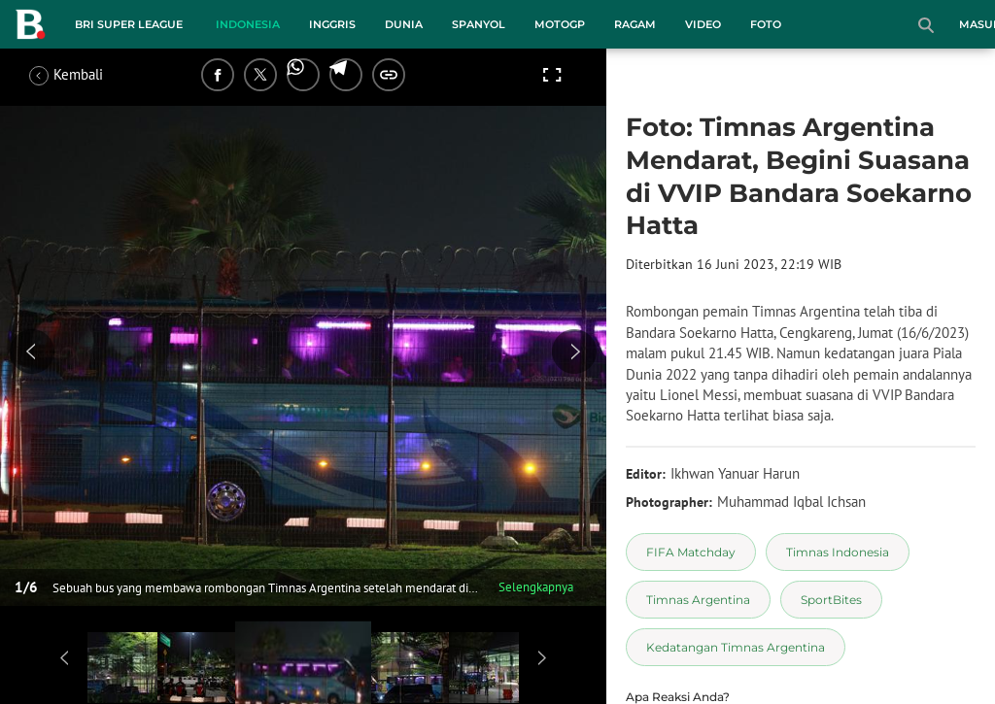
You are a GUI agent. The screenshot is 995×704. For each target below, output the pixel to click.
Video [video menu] (703, 24)
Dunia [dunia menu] (404, 24)
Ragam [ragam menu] (635, 24)
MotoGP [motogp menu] (559, 24)
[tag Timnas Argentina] (698, 600)
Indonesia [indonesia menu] (248, 24)
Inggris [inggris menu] (332, 24)
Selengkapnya (535, 587)
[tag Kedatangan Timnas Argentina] (735, 647)
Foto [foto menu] (765, 24)
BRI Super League (129, 24)
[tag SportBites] (831, 600)
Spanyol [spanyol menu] (478, 24)
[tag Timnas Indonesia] (837, 552)
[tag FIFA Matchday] (691, 552)
